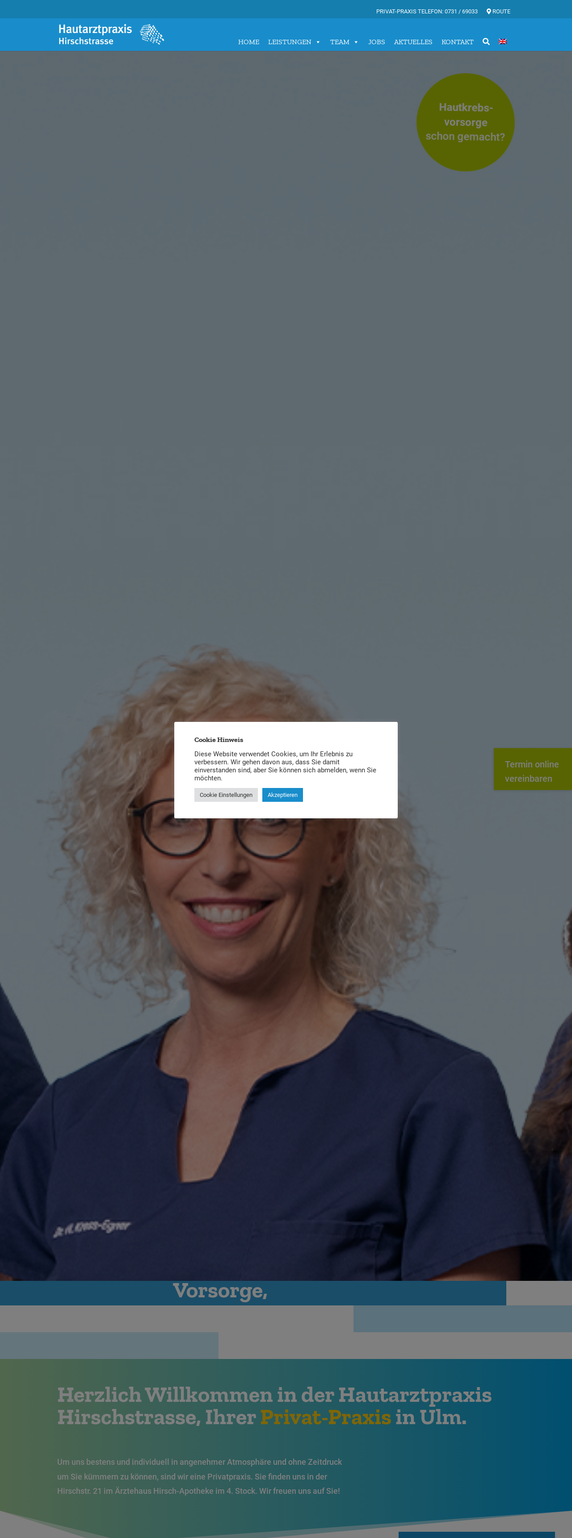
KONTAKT (458, 42)
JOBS (376, 42)
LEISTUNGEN (294, 42)
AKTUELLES (413, 42)
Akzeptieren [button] (283, 795)
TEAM (344, 42)
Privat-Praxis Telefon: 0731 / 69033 (427, 11)
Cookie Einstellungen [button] (226, 795)
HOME (248, 42)
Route (498, 11)
